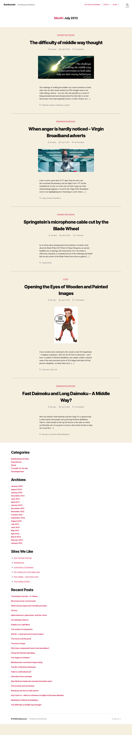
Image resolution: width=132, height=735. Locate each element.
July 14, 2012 (65, 308)
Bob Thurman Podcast (24, 566)
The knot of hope (19, 651)
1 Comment (80, 243)
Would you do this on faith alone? (26, 699)
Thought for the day (66, 35)
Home (115, 4)
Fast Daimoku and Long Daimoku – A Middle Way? (66, 404)
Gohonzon (45, 377)
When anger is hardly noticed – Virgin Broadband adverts (66, 139)
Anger (44, 205)
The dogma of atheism (21, 666)
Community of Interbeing (25, 575)
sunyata (67, 112)
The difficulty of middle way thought (66, 45)
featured (53, 112)
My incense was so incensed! (24, 609)
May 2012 (15, 538)
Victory (14, 618)
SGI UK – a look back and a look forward (29, 642)
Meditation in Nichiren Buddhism (26, 711)
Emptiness (45, 112)
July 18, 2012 (65, 56)
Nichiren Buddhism (63, 442)
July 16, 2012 (66, 243)
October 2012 (17, 523)
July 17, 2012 (65, 149)
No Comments (80, 149)
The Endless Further (23, 589)
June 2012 (16, 535)
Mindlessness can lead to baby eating (28, 670)
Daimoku (45, 442)
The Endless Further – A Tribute (25, 604)
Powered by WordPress (38, 730)
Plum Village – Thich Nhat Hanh (28, 585)
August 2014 (17, 497)
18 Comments (80, 415)
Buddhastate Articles (66, 129)
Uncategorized (18, 479)
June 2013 (16, 507)
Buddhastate (10, 4)
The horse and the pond (22, 647)
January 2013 (17, 513)
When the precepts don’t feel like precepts (30, 614)
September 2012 (18, 526)
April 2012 (15, 542)
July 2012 (15, 532)
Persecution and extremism (23, 694)
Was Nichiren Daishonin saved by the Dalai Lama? (33, 689)
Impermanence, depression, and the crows (30, 623)
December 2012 (18, 516)
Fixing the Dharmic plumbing (24, 661)
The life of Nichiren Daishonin (24, 675)
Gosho (52, 377)
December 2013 (18, 504)
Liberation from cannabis (22, 684)
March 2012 (16, 545)
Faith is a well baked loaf (22, 680)
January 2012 (17, 551)
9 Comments (80, 56)
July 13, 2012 (65, 415)
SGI (56, 377)
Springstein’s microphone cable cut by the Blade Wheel (66, 232)
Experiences (16, 470)
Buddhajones (19, 571)
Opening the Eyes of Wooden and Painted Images (66, 297)
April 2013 (15, 510)
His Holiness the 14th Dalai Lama (28, 580)
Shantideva (57, 205)
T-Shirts (106, 4)
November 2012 (18, 519)
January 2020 (17, 494)
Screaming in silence (20, 628)
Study (66, 287)
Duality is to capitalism (21, 633)
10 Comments (80, 308)
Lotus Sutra (52, 442)
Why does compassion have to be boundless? (32, 656)
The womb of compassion (23, 637)
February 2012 (17, 548)
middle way (60, 112)
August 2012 (17, 529)
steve (54, 56)
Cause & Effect (47, 270)
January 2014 (17, 501)
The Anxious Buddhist (92, 4)
